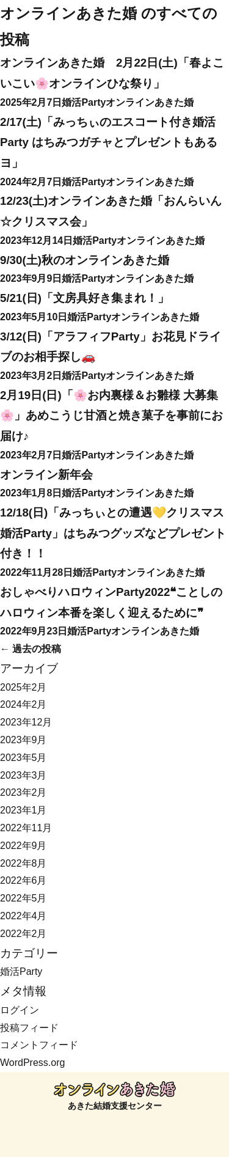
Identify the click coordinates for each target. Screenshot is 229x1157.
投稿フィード (29, 1028)
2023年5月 (23, 757)
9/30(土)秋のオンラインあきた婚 (84, 260)
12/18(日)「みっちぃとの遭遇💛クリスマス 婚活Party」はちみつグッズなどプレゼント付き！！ (113, 533)
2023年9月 (23, 740)
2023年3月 (23, 775)
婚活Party (84, 102)
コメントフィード (39, 1045)
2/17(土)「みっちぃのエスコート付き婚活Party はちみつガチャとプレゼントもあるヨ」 (108, 142)
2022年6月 (23, 880)
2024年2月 (23, 704)
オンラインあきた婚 (68, 13)
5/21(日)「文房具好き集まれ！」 (84, 298)
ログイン (19, 1010)
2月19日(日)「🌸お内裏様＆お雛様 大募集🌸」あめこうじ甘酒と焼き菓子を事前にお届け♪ (111, 416)
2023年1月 (23, 810)
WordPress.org (32, 1062)
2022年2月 (23, 933)
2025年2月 (23, 687)
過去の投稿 (30, 649)
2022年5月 (23, 898)
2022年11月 (26, 828)
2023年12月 (26, 722)
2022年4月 (23, 916)
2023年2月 (23, 792)
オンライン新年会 (46, 474)
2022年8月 (23, 863)
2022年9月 (23, 845)
